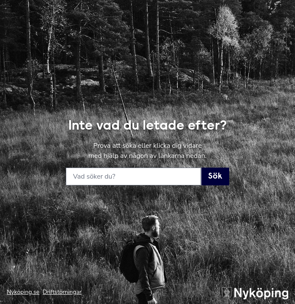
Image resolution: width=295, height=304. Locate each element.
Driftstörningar (62, 292)
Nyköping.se (23, 292)
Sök (215, 176)
